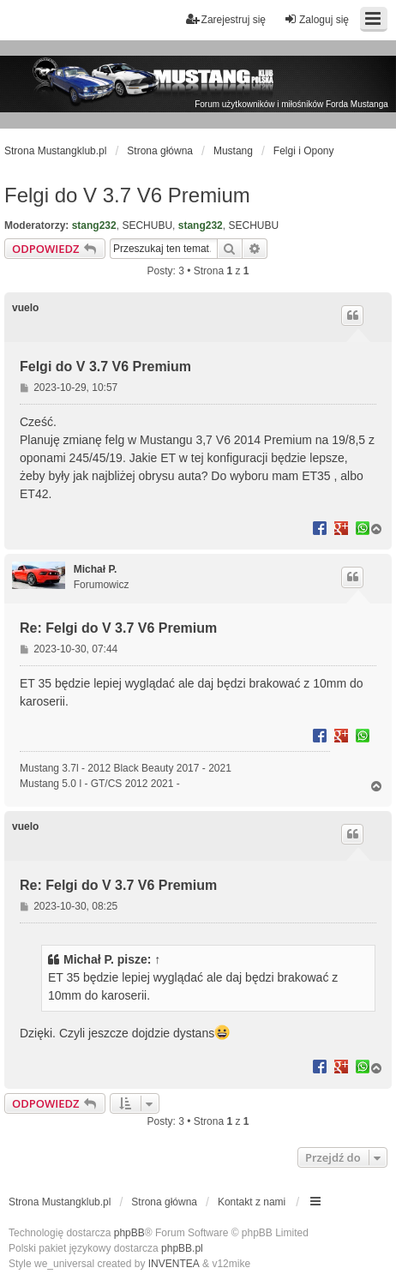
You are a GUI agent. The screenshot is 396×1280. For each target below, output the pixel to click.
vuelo (25, 308)
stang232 (94, 225)
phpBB (129, 1233)
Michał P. (95, 569)
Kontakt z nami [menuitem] (251, 1202)
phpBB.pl (182, 1248)
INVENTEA (174, 1264)
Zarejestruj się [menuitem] (226, 19)
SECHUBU (147, 225)
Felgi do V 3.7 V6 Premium (127, 195)
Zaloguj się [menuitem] (316, 19)
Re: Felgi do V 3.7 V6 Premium (118, 628)
